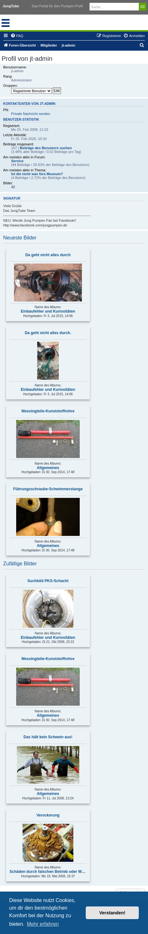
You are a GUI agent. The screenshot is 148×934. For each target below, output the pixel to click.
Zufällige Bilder (20, 563)
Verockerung (48, 815)
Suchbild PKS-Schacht (47, 581)
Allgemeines (48, 468)
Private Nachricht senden (30, 114)
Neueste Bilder (20, 237)
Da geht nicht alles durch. (48, 333)
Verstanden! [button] (112, 912)
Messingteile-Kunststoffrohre (48, 411)
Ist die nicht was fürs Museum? (37, 174)
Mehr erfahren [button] (43, 924)
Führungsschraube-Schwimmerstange (48, 489)
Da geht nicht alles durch (48, 255)
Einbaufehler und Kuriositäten (48, 311)
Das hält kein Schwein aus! (48, 737)
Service (17, 161)
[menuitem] (16, 36)
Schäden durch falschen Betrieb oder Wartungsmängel (59, 871)
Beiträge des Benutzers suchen (46, 148)
